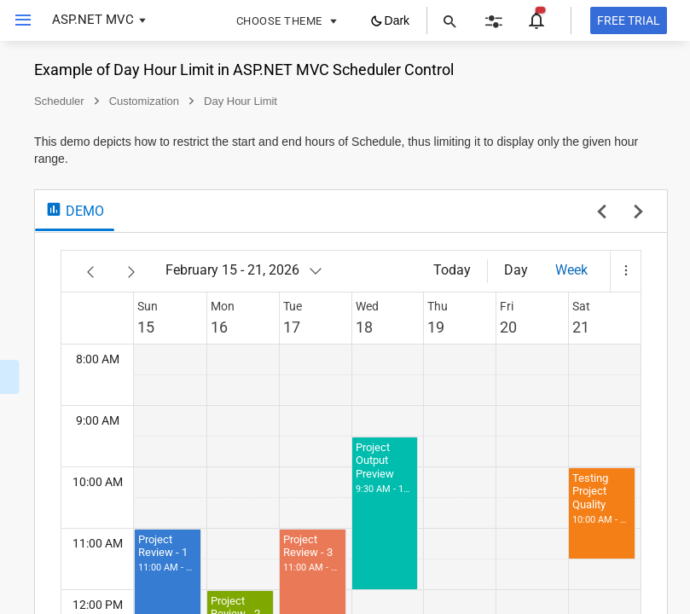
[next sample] (638, 230)
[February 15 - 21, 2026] (472, 287)
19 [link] (533, 344)
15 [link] (372, 344)
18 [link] (493, 344)
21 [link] (613, 344)
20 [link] (573, 344)
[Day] (582, 287)
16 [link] (413, 344)
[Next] (358, 288)
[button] (625, 288)
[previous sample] (602, 230)
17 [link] (453, 344)
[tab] (301, 227)
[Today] (518, 287)
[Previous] (317, 288)
